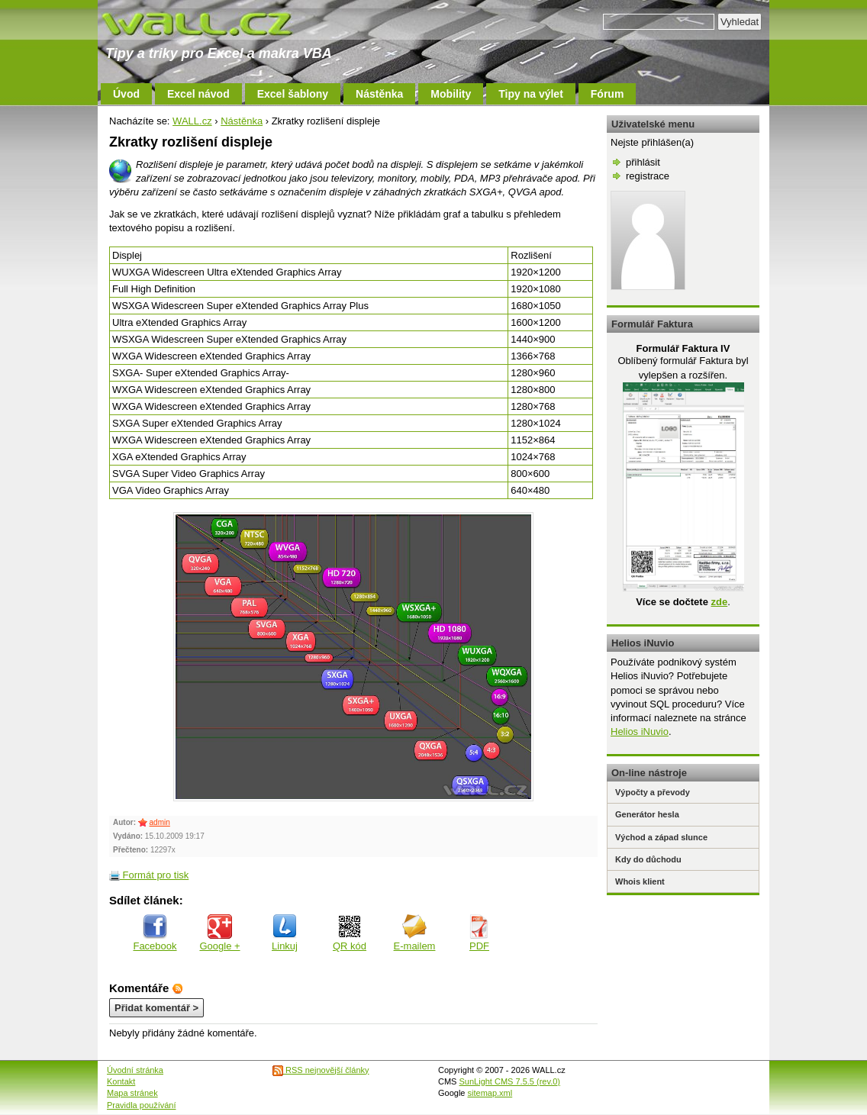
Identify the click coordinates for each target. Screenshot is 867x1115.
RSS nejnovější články (320, 1070)
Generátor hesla (647, 814)
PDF (479, 933)
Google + (219, 933)
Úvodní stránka (135, 1070)
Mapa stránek (132, 1092)
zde (719, 601)
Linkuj (285, 933)
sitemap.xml (490, 1092)
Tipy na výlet (530, 94)
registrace (647, 176)
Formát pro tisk (149, 875)
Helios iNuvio (640, 731)
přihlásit (643, 162)
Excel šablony (292, 94)
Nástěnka (379, 94)
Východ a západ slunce (661, 837)
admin (160, 822)
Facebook (154, 933)
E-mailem (415, 933)
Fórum (607, 94)
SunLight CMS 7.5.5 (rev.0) (509, 1081)
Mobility (450, 94)
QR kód (349, 933)
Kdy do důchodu (648, 859)
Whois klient (640, 881)
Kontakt (121, 1081)
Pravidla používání (141, 1105)
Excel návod (198, 94)
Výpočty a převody (652, 792)
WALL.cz (192, 121)
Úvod (126, 94)
